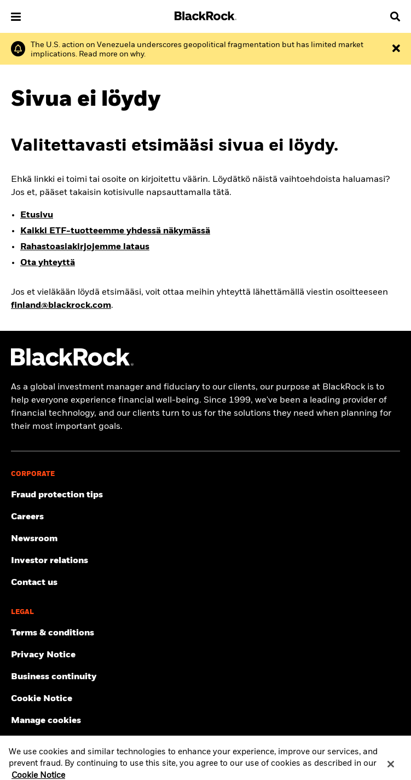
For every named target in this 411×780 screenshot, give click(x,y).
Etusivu (36, 215)
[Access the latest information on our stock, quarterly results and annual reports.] (205, 560)
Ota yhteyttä (47, 263)
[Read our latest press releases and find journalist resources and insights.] (205, 539)
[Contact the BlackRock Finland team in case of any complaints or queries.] (205, 582)
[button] (16, 17)
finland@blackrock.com (61, 305)
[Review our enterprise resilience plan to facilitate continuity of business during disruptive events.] (205, 677)
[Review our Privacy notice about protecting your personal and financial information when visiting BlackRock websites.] (205, 655)
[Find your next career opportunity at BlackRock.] (205, 517)
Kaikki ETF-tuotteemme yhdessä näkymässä (115, 231)
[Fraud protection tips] (205, 495)
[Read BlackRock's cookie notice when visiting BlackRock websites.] (205, 699)
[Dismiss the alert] (396, 48)
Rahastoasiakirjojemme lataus (84, 247)
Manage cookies (46, 720)
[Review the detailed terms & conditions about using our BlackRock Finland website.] (205, 633)
